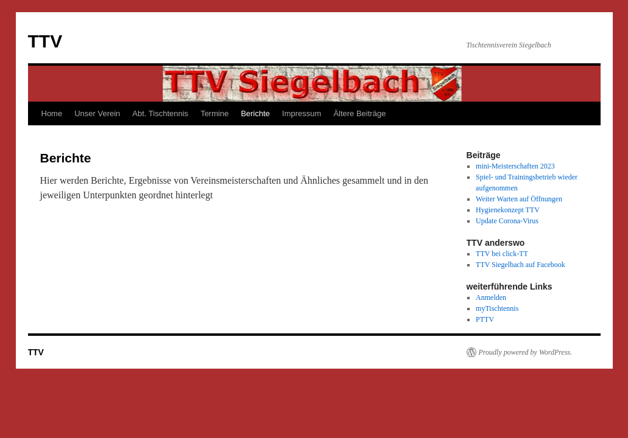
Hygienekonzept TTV (508, 210)
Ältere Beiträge (359, 113)
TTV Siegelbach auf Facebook (520, 264)
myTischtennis (497, 308)
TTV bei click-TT (502, 253)
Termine (214, 113)
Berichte (255, 113)
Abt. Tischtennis (160, 113)
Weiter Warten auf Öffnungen (519, 199)
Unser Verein (97, 113)
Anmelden (491, 297)
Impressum (301, 113)
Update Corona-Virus (507, 221)
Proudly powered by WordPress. (526, 352)
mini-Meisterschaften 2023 (515, 166)
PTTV (485, 319)
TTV (45, 41)
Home (52, 113)
